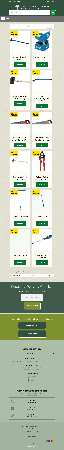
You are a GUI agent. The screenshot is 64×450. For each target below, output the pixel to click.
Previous (16, 275)
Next (50, 275)
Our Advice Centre (32, 434)
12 (49, 27)
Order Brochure (32, 334)
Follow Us (32, 380)
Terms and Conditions (32, 431)
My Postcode (32, 305)
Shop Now (20, 64)
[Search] (29, 12)
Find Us (32, 377)
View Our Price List (32, 325)
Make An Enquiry (32, 436)
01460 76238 (16, 1)
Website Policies (32, 429)
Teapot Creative (32, 446)
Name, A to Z (21, 27)
